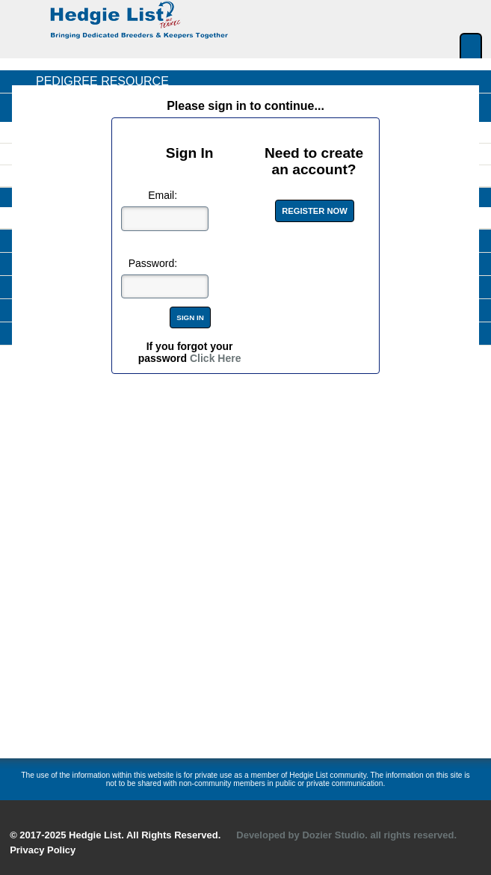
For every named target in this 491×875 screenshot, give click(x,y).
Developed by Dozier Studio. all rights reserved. (346, 835)
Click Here (215, 358)
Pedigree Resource (102, 81)
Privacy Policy (42, 850)
